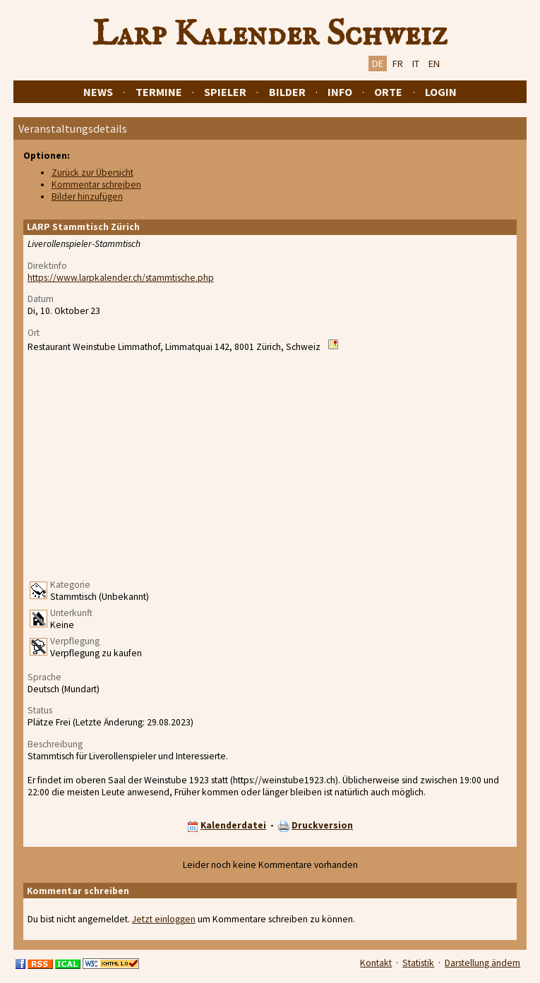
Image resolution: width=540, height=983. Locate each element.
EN (434, 63)
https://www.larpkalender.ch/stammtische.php (121, 278)
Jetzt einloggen (164, 919)
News (98, 92)
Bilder (287, 92)
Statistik (418, 963)
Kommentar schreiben (96, 185)
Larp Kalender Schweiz (270, 34)
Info (340, 92)
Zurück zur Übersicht (92, 173)
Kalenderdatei (233, 825)
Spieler (225, 92)
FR (397, 63)
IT (415, 63)
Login (441, 92)
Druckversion (322, 825)
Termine (159, 92)
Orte (388, 92)
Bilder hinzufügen (87, 197)
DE (377, 63)
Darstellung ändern (482, 963)
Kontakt (376, 963)
